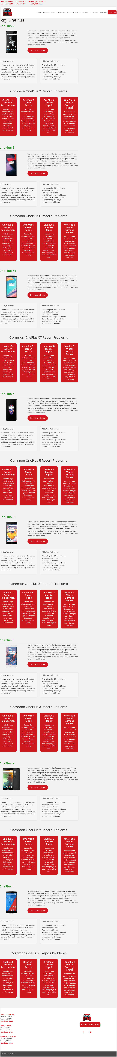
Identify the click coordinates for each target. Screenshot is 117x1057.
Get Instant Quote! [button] (90, 1024)
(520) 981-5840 (7, 4)
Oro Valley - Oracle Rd (36, 1)
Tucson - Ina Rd (5, 1026)
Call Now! (112, 12)
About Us (70, 12)
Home (39, 12)
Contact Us (94, 12)
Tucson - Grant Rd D (7, 1015)
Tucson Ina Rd (20, 1)
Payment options (81, 12)
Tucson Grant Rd (6, 1)
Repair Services (48, 12)
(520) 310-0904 (36, 4)
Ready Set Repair (11, 1054)
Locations (103, 12)
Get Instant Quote (37, 50)
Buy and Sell (60, 12)
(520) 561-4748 (21, 4)
